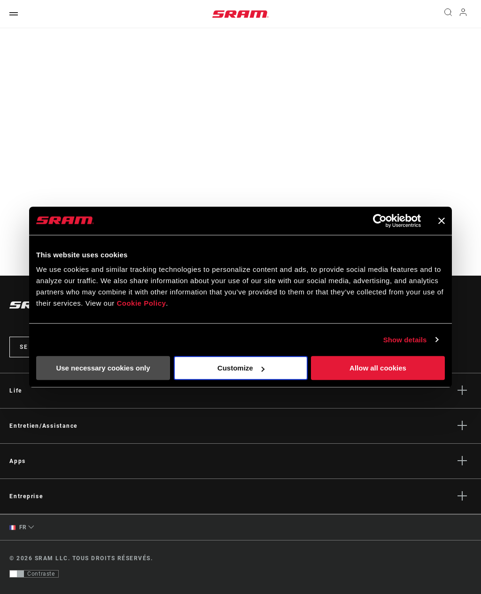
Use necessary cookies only (103, 368)
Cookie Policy (141, 303)
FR (18, 527)
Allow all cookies (377, 368)
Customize (240, 368)
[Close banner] (441, 220)
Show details (405, 340)
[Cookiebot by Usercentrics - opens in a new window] (380, 221)
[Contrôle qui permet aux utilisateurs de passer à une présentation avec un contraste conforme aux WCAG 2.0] (34, 574)
